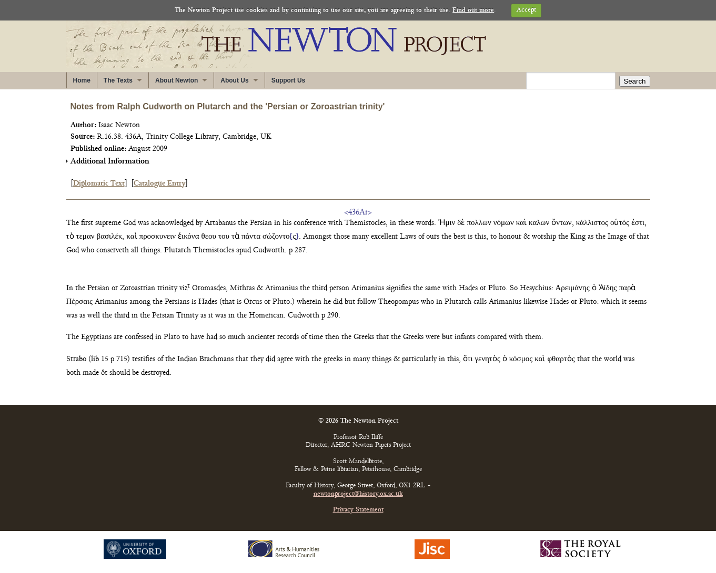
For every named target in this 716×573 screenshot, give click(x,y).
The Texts (118, 80)
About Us (234, 80)
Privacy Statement (358, 510)
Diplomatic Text (99, 184)
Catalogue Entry (159, 184)
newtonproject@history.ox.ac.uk (358, 494)
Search (634, 81)
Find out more (473, 10)
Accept (526, 10)
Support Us (288, 80)
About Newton (176, 80)
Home (81, 80)
